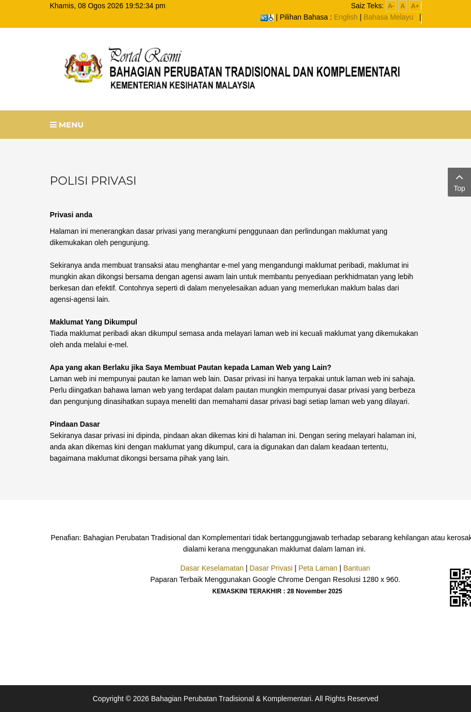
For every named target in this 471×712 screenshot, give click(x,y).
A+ (415, 6)
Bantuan (356, 568)
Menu (67, 125)
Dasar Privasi (271, 568)
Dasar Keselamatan (211, 568)
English (346, 17)
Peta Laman (317, 568)
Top (459, 181)
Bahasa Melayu (389, 17)
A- (391, 6)
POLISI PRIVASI (93, 181)
